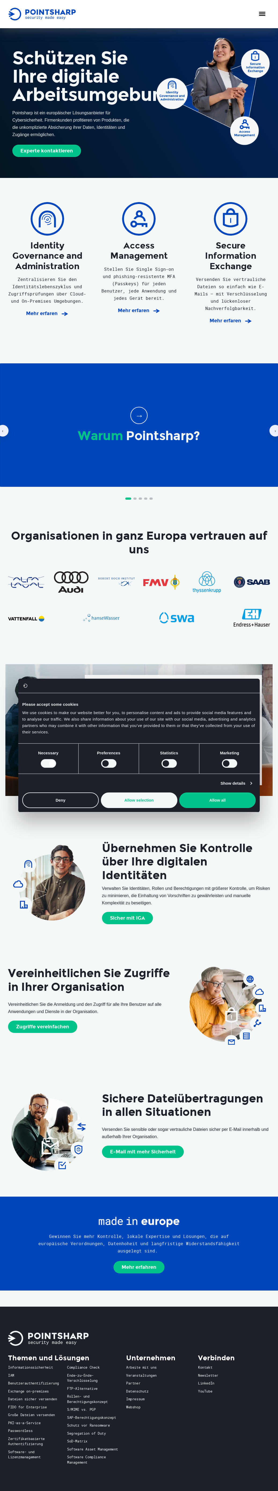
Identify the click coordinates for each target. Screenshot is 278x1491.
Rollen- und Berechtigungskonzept (87, 1399)
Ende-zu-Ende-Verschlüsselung (82, 1378)
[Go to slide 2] (135, 499)
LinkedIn (206, 1383)
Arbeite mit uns (141, 1367)
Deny (60, 800)
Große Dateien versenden (31, 1414)
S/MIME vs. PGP (81, 1409)
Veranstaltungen (141, 1375)
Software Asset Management (92, 1449)
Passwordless (20, 1430)
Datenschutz (137, 1391)
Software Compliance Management (86, 1460)
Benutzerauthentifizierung (33, 1383)
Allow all (217, 800)
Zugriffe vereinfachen (42, 1027)
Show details (233, 783)
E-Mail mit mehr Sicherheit (143, 1152)
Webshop (133, 1407)
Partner (133, 1383)
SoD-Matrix (77, 1441)
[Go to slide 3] (140, 499)
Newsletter (208, 1375)
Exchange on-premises (28, 1391)
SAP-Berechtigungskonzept (91, 1417)
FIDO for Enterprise (27, 1407)
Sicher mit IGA (127, 918)
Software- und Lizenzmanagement (24, 1454)
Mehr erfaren (42, 313)
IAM (11, 1375)
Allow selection (138, 800)
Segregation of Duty (86, 1433)
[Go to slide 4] (145, 499)
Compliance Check (83, 1367)
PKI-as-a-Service (24, 1422)
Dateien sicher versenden (32, 1399)
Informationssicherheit (30, 1367)
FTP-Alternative (82, 1388)
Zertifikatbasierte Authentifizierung (26, 1441)
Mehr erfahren (139, 1267)
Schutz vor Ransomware (88, 1425)
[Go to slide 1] (128, 499)
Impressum (135, 1399)
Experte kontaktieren (46, 151)
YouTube (205, 1391)
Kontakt (205, 1367)
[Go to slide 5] (151, 499)
